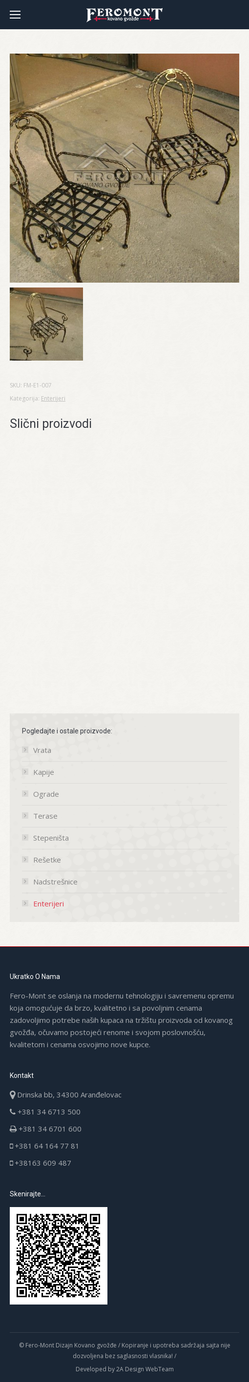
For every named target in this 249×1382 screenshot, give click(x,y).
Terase (45, 816)
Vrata (42, 750)
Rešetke (47, 859)
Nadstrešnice (55, 881)
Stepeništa (51, 838)
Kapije (43, 772)
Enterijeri (53, 398)
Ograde (46, 794)
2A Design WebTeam (145, 1369)
